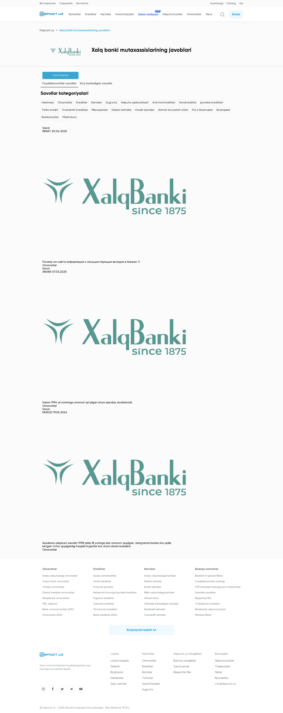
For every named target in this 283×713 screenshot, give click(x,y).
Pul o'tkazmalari (202, 110)
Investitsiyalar (125, 14)
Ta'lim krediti (50, 110)
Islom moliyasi (148, 14)
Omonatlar (194, 14)
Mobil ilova (69, 117)
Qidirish (115, 666)
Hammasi (48, 102)
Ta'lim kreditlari (102, 581)
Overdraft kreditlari (75, 110)
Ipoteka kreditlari (211, 102)
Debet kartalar (121, 110)
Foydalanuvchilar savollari (59, 83)
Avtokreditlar (187, 102)
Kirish (236, 14)
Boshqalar (223, 110)
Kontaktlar (82, 3)
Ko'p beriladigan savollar (96, 83)
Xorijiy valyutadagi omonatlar (59, 576)
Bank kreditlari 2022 (105, 615)
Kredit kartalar (144, 110)
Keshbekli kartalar (154, 609)
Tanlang (231, 3)
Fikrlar (218, 672)
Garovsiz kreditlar (103, 604)
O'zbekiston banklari (207, 604)
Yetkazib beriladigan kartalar (161, 604)
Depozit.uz (47, 30)
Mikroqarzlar (100, 110)
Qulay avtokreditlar (104, 576)
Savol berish (61, 75)
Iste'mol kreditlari (164, 102)
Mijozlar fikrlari (203, 615)
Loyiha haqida (119, 660)
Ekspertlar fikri (203, 598)
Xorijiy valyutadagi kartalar (160, 576)
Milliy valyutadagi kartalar (159, 592)
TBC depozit (49, 604)
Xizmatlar (75, 14)
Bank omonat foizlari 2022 (58, 609)
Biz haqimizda (48, 3)
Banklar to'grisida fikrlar (209, 576)
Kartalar (106, 14)
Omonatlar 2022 (52, 615)
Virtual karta (151, 598)
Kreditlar (90, 14)
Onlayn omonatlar (53, 587)
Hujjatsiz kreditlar (103, 598)
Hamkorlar (116, 678)
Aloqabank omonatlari (55, 598)
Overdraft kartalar (155, 615)
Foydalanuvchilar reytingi (210, 581)
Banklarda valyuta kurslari (210, 609)
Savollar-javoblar (205, 592)
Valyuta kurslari (172, 14)
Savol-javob (181, 666)
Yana (209, 14)
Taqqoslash (66, 3)
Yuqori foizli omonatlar (55, 581)
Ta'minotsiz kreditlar (105, 609)
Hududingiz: (217, 3)
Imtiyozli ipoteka (103, 587)
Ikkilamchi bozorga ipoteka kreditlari (115, 592)
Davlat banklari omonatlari (58, 592)
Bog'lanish (116, 672)
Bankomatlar (50, 117)
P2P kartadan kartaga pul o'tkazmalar (218, 587)
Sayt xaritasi (118, 684)
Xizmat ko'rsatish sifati (173, 110)
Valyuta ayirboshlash (135, 102)
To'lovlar (147, 678)
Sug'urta (111, 102)
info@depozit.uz (225, 684)
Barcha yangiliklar (184, 660)
